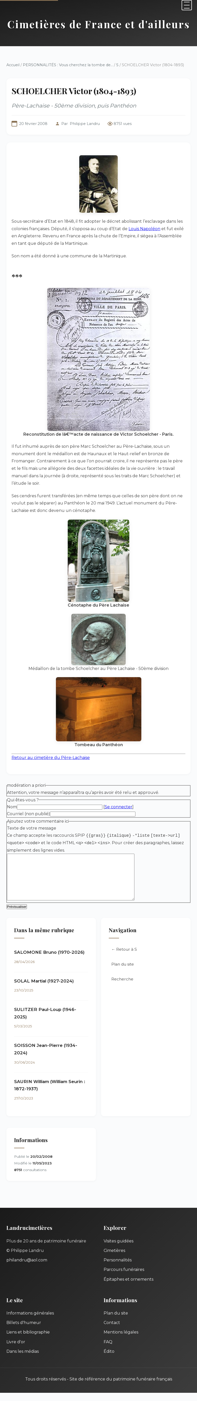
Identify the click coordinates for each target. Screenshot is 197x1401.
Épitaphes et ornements (128, 1287)
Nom (12, 806)
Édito (109, 1359)
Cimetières (114, 1258)
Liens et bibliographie (28, 1340)
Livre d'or (15, 1350)
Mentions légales (121, 1340)
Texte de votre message (31, 828)
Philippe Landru (85, 123)
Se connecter (118, 806)
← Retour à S (124, 957)
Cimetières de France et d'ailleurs (98, 24)
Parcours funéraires (124, 1277)
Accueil (12, 65)
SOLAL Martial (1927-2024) (44, 989)
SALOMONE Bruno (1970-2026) (49, 960)
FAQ (108, 1350)
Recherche (122, 987)
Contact (112, 1330)
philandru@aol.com (26, 1268)
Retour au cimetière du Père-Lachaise (51, 757)
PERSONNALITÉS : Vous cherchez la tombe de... (68, 65)
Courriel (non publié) (28, 813)
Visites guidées (118, 1249)
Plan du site (122, 972)
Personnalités (118, 1268)
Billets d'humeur (23, 1330)
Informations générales (30, 1321)
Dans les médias (22, 1359)
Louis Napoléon (144, 228)
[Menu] (187, 5)
